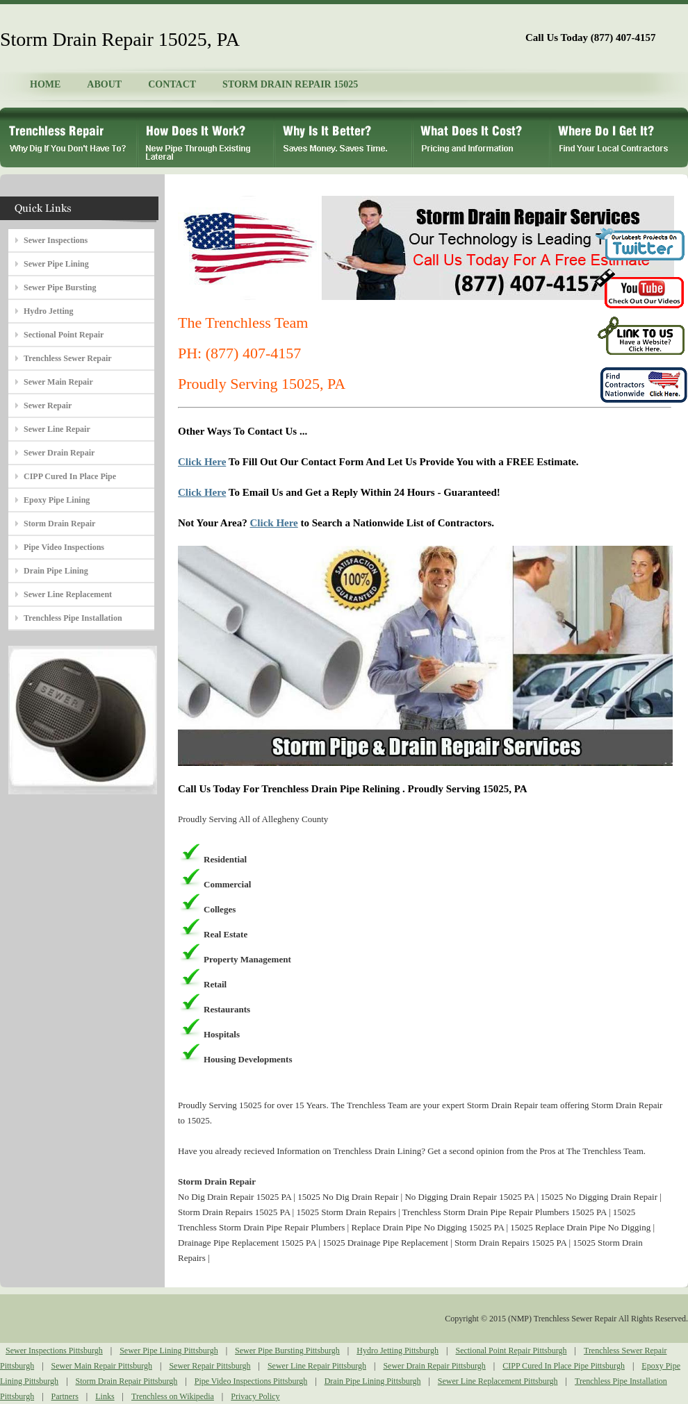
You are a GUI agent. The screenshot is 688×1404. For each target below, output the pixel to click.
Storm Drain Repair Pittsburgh (127, 1381)
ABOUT (104, 84)
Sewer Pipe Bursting (60, 287)
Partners (65, 1396)
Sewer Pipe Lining (56, 264)
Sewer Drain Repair (59, 453)
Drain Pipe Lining (56, 571)
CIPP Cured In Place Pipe (70, 476)
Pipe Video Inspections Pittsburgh (251, 1381)
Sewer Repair (48, 405)
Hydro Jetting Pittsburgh (398, 1350)
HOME (45, 84)
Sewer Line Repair (57, 429)
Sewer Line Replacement (68, 594)
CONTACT (172, 84)
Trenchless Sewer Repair (68, 358)
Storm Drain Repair (59, 523)
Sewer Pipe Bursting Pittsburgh (287, 1350)
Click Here (202, 461)
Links (104, 1396)
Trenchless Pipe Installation (73, 618)
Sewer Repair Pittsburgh (209, 1366)
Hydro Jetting (48, 311)
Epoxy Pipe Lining (57, 500)
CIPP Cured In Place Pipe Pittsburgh (563, 1366)
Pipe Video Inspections (64, 547)
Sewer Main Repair (58, 382)
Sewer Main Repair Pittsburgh (101, 1366)
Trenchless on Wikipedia (172, 1396)
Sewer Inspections (56, 240)
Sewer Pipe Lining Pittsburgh (169, 1350)
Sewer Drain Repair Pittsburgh (434, 1366)
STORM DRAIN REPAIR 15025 (290, 84)
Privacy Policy (255, 1396)
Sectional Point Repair (64, 335)
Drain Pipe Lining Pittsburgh (373, 1381)
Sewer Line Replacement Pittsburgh (498, 1381)
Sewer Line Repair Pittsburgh (317, 1366)
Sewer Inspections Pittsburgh (54, 1350)
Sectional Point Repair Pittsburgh (510, 1350)
